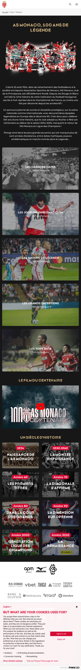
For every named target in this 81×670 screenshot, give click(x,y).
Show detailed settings (12, 661)
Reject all (61, 639)
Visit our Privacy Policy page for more (42, 661)
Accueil (5, 12)
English (7, 607)
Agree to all (61, 634)
